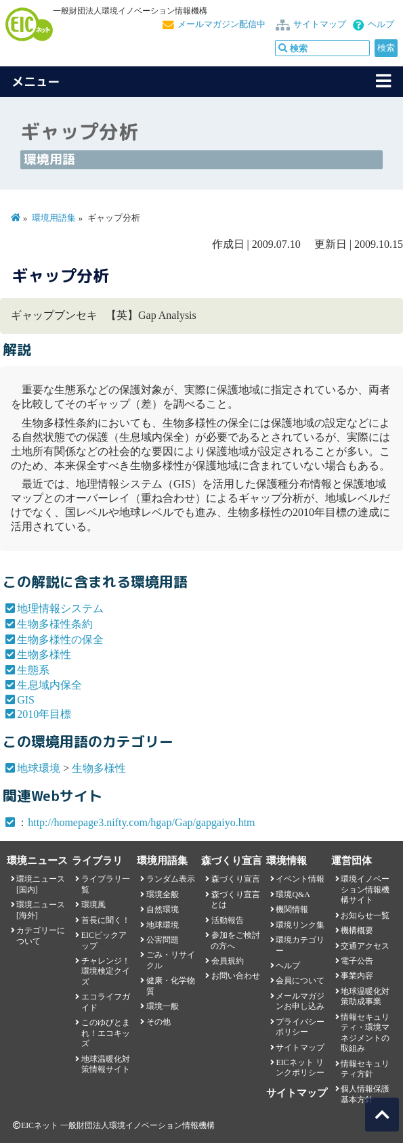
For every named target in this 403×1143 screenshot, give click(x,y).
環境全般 (162, 894)
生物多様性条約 (55, 624)
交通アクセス (365, 946)
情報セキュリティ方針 (365, 1069)
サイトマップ (319, 24)
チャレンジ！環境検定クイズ (105, 971)
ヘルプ (381, 24)
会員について (300, 980)
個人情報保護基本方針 (365, 1094)
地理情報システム (60, 608)
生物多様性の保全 (60, 639)
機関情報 (292, 909)
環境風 (93, 904)
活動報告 (227, 920)
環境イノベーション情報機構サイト (365, 889)
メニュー (36, 81)
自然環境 (162, 909)
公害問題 (162, 940)
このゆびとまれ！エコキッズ (105, 1033)
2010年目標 (44, 714)
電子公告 (357, 961)
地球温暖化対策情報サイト (105, 1064)
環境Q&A (293, 894)
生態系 (33, 670)
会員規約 (227, 961)
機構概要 (357, 930)
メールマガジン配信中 (221, 24)
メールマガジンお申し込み (300, 1001)
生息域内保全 (49, 685)
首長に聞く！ (105, 920)
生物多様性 (44, 654)
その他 (158, 1022)
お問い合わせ (235, 975)
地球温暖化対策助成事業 (365, 996)
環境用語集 (54, 218)
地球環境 (38, 768)
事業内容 (357, 975)
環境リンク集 (300, 925)
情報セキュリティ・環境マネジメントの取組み (365, 1032)
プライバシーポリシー (300, 1027)
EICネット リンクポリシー (300, 1067)
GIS (26, 700)
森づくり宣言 (235, 879)
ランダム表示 (170, 879)
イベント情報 (300, 879)
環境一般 (162, 1006)
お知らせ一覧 (365, 915)
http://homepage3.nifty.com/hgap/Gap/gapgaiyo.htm (141, 822)
